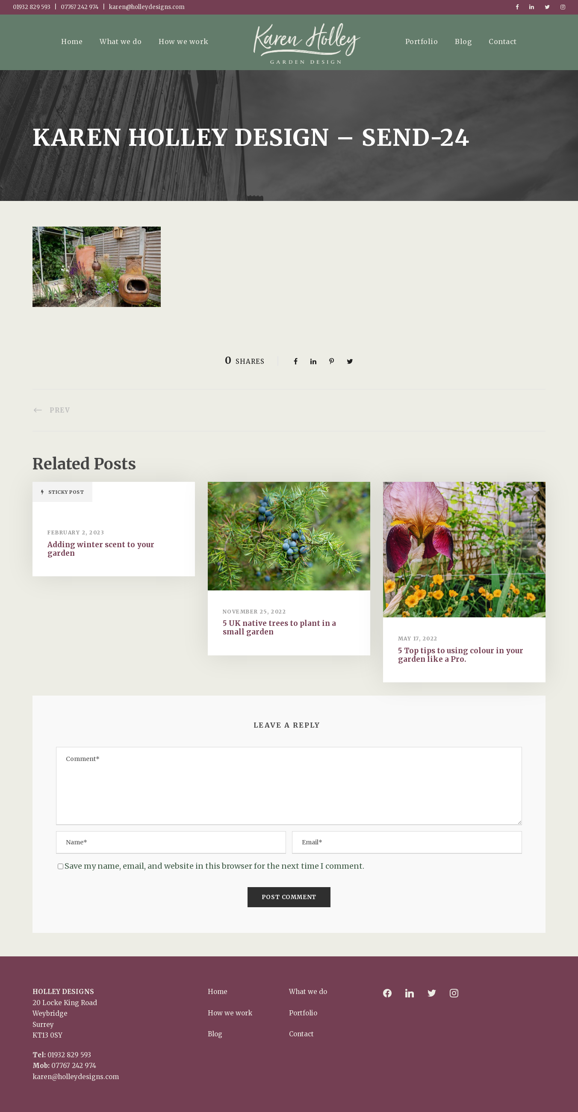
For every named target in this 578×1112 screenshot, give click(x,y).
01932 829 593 (69, 1055)
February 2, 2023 (75, 532)
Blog (463, 41)
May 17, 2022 (418, 638)
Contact (503, 41)
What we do (121, 41)
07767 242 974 (73, 1066)
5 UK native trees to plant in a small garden (279, 628)
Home (72, 41)
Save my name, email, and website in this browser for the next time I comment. (214, 866)
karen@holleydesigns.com (75, 1077)
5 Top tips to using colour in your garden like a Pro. (460, 655)
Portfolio (421, 41)
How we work (184, 41)
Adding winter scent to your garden (100, 549)
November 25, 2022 (254, 611)
